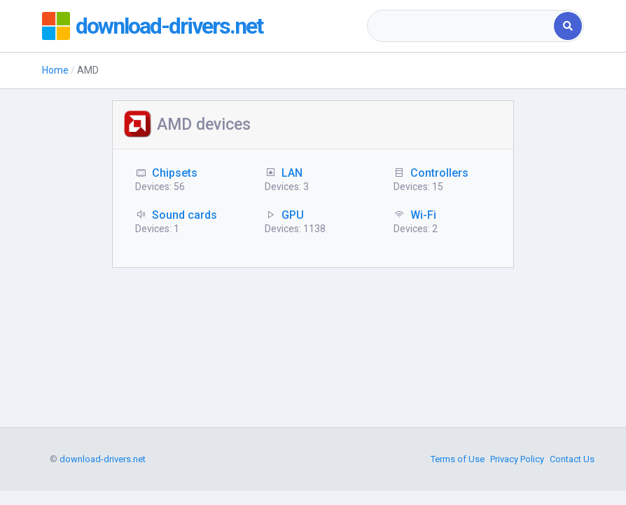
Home (55, 70)
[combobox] (462, 26)
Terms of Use (458, 459)
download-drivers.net (169, 26)
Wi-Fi (423, 215)
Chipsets (174, 173)
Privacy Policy (517, 459)
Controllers (439, 173)
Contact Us (572, 459)
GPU (292, 215)
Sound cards (184, 215)
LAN (291, 173)
